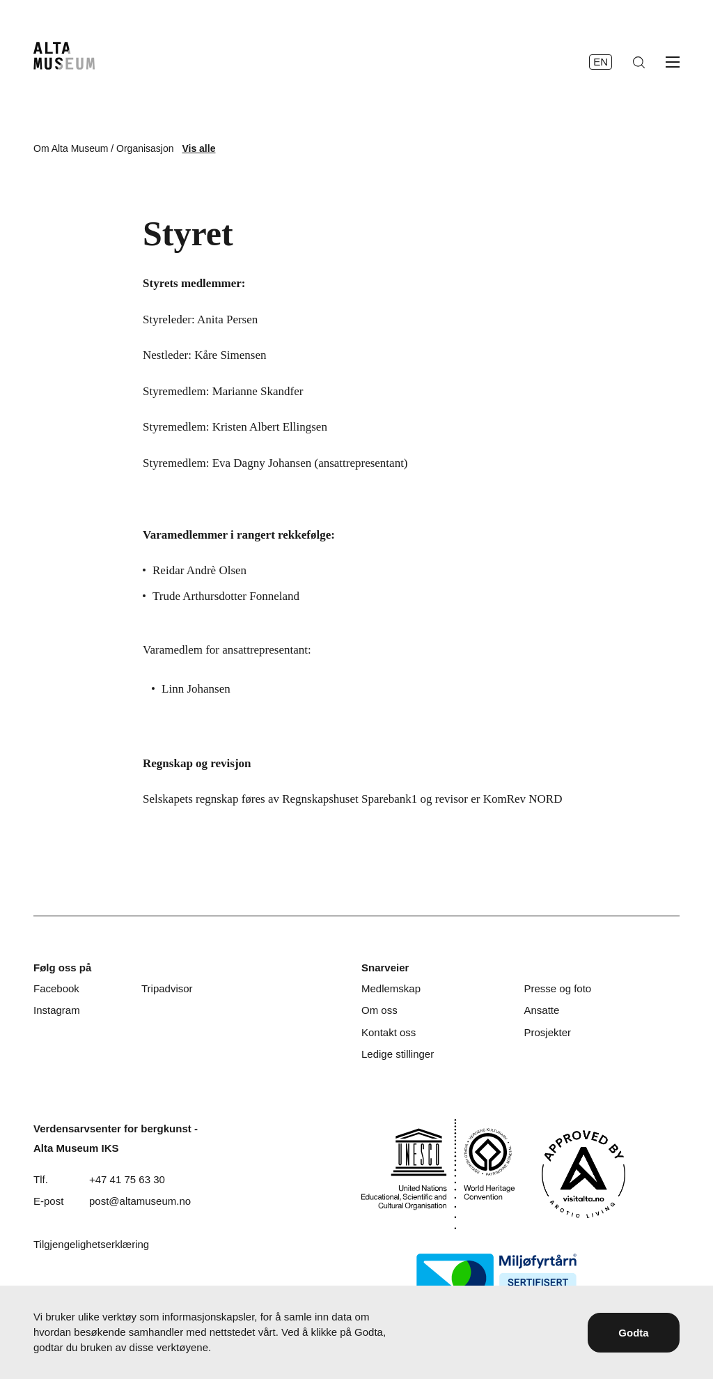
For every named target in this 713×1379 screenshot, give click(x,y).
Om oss (379, 1010)
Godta (633, 1333)
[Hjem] (64, 56)
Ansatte (541, 1010)
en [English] (600, 62)
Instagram (56, 1010)
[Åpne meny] (673, 62)
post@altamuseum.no (140, 1201)
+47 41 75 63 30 (127, 1179)
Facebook (56, 988)
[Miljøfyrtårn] (496, 1278)
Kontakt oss (388, 1032)
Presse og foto (557, 988)
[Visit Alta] (583, 1174)
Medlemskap (391, 988)
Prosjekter (547, 1032)
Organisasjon (145, 148)
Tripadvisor (167, 988)
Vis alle (198, 148)
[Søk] (639, 62)
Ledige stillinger (397, 1054)
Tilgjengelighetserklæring (91, 1244)
